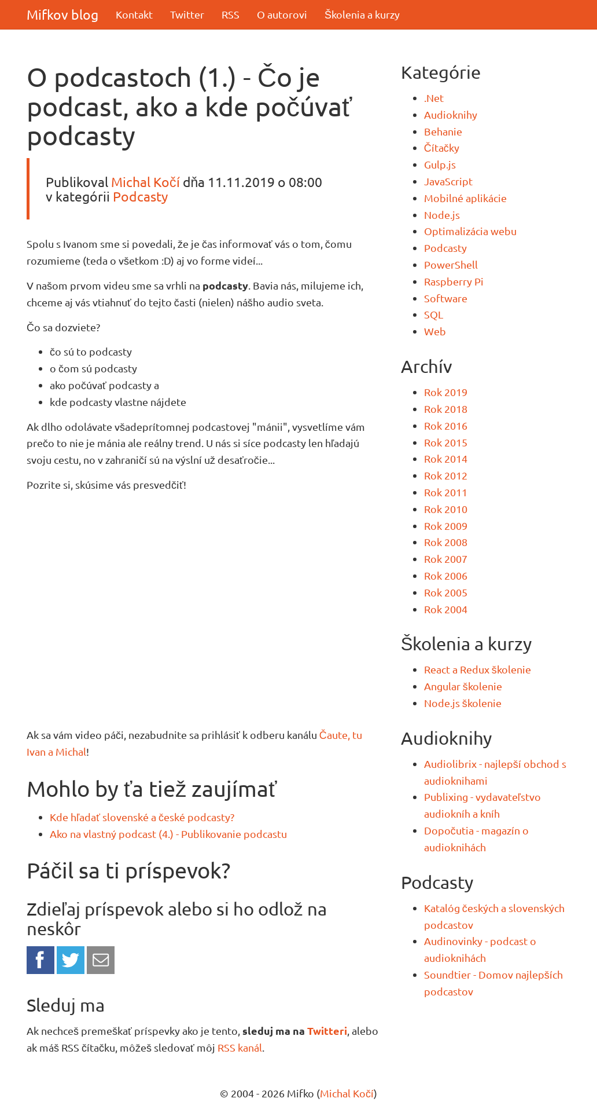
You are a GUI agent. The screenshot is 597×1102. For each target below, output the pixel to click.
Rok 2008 (445, 542)
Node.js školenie (463, 703)
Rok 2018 (445, 408)
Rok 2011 (445, 492)
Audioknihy (450, 114)
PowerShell (451, 264)
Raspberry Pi (454, 281)
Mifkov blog (62, 14)
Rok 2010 (445, 509)
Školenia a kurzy (362, 14)
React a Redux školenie (477, 669)
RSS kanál (240, 1047)
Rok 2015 (445, 442)
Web (435, 331)
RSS (230, 14)
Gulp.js (440, 164)
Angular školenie (463, 686)
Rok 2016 (445, 425)
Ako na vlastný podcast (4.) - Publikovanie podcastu (168, 834)
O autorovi (282, 14)
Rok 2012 (445, 475)
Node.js (442, 214)
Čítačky (441, 147)
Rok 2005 (445, 592)
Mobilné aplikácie (465, 198)
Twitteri (327, 1030)
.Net (434, 97)
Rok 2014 (445, 458)
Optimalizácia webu (470, 231)
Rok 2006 (445, 575)
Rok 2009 (445, 525)
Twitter (187, 14)
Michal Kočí (145, 181)
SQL (433, 314)
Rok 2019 (445, 392)
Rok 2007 (445, 558)
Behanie (443, 131)
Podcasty (140, 196)
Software (445, 298)
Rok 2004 (445, 609)
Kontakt (134, 14)
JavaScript (448, 181)
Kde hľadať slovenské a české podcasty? (142, 817)
